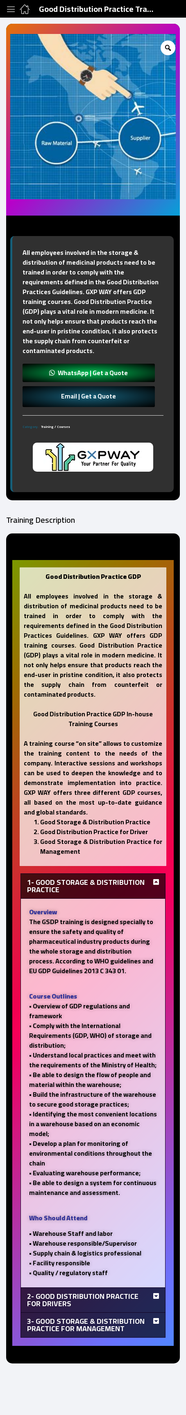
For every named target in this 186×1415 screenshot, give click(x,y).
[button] (89, 373)
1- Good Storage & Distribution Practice (86, 885)
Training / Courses (55, 427)
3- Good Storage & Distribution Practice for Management (86, 1324)
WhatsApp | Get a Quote (93, 373)
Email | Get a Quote (88, 396)
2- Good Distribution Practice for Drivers (82, 1299)
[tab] (93, 418)
